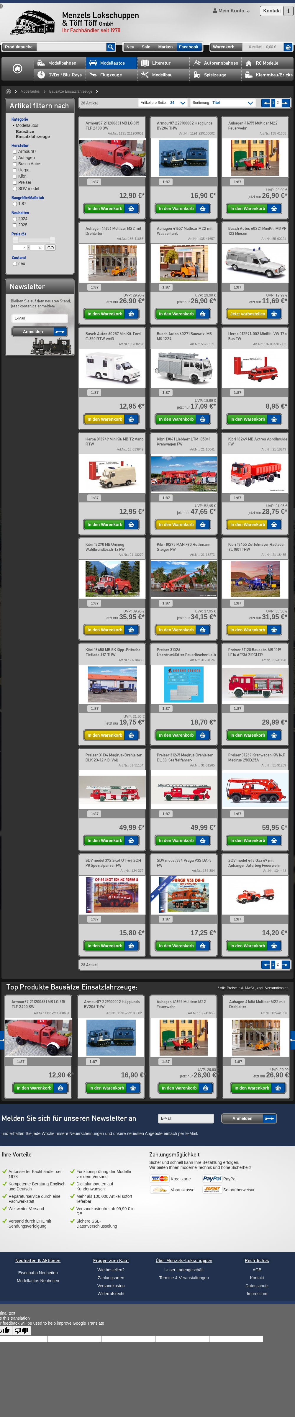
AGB (257, 1269)
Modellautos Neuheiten (38, 1280)
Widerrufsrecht (111, 1293)
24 (172, 103)
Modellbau (157, 74)
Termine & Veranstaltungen (184, 1277)
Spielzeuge (209, 74)
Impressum (257, 1293)
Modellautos (107, 63)
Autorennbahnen (215, 63)
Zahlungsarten (111, 1277)
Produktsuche (18, 47)
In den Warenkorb (105, 208)
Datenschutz (256, 1285)
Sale (146, 47)
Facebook (188, 47)
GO (50, 247)
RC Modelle (261, 63)
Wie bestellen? (110, 1269)
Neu (130, 47)
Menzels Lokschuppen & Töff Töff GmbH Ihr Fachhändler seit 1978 (74, 22)
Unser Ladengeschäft (184, 1269)
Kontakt (257, 1277)
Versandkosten (111, 1285)
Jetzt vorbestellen (247, 314)
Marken (165, 47)
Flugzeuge (105, 74)
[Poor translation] (21, 1331)
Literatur (156, 63)
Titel (216, 103)
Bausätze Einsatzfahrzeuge (70, 91)
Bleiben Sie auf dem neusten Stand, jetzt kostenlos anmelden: (41, 303)
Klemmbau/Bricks (269, 74)
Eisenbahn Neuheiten (38, 1272)
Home (17, 69)
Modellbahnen (56, 63)
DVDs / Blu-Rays (59, 74)
